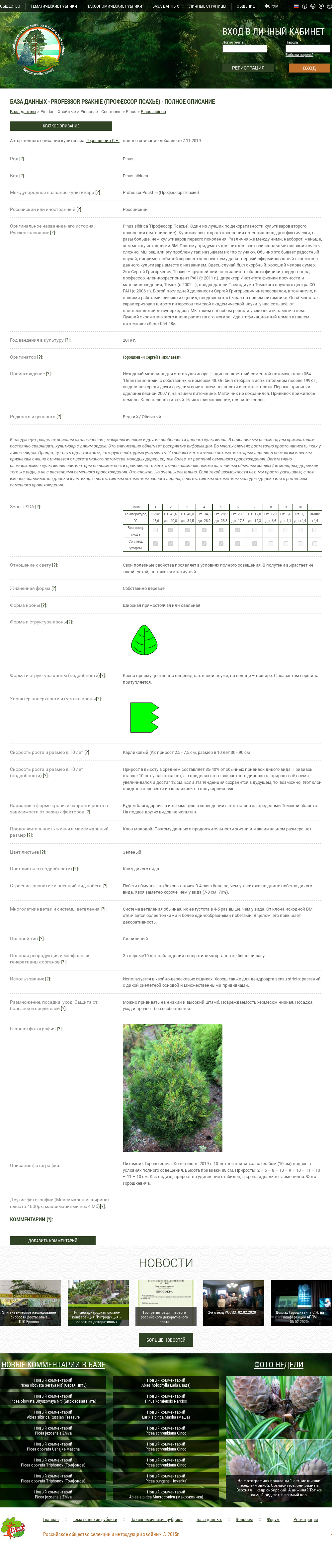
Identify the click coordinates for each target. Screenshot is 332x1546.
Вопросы (244, 1519)
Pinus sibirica (153, 111)
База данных (23, 111)
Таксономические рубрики (157, 1519)
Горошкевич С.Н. (103, 140)
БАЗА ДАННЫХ (165, 6)
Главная (51, 1519)
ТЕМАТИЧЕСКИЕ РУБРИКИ (54, 6)
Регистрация (305, 1519)
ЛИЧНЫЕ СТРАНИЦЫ (207, 6)
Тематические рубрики (95, 1519)
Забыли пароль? (299, 55)
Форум (273, 1519)
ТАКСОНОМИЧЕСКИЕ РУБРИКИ (114, 6)
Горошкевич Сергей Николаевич (152, 357)
